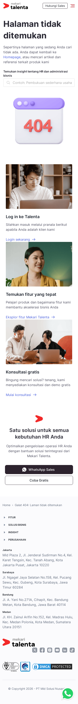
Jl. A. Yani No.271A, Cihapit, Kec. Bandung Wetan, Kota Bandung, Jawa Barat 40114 (35, 602)
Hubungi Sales (55, 5)
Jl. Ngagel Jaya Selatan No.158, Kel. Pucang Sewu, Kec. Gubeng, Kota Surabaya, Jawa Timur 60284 (36, 582)
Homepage (12, 57)
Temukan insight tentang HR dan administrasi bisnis (35, 73)
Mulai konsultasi (18, 395)
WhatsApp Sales (41, 469)
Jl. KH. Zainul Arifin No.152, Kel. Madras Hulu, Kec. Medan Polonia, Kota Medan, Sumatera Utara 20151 (37, 622)
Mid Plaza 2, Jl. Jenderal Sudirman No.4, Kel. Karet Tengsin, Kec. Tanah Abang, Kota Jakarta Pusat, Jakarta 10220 (37, 560)
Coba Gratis (39, 480)
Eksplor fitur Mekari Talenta (27, 317)
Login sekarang (18, 239)
